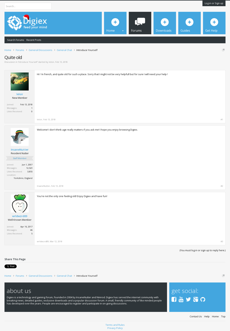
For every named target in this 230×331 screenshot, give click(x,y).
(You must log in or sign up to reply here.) (203, 250)
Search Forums (15, 40)
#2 (222, 186)
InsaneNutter (19, 149)
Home (215, 316)
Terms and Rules (115, 325)
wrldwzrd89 (19, 216)
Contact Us (196, 316)
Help (207, 316)
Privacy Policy (115, 328)
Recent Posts (33, 40)
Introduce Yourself (27, 62)
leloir (51, 62)
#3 (222, 241)
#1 (222, 119)
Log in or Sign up (214, 3)
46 (31, 230)
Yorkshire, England (23, 178)
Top (223, 316)
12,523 (29, 168)
